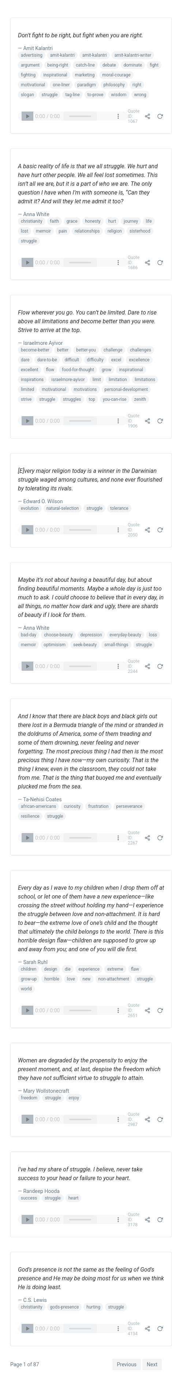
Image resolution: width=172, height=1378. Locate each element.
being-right (57, 65)
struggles (72, 399)
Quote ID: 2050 (133, 530)
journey (131, 221)
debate (109, 65)
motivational (33, 84)
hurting (93, 1307)
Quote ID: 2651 (133, 1010)
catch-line (85, 65)
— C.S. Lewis (32, 1300)
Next (152, 1364)
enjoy (74, 1097)
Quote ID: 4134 (133, 1328)
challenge (113, 350)
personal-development (126, 389)
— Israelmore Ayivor (40, 343)
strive (26, 399)
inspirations (32, 379)
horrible (51, 979)
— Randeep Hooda (39, 1191)
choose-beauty (58, 634)
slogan (27, 94)
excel (116, 359)
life (149, 221)
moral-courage (116, 75)
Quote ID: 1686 (133, 262)
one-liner (61, 84)
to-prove (95, 94)
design (50, 969)
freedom (29, 1097)
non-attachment (114, 979)
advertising (31, 55)
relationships (87, 231)
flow (50, 369)
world (26, 988)
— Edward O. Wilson (40, 501)
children (28, 969)
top (92, 399)
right (136, 84)
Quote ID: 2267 (133, 838)
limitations (145, 379)
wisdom (118, 94)
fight (154, 65)
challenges (140, 350)
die (68, 969)
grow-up (29, 979)
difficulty (95, 359)
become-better (35, 350)
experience (89, 969)
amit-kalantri (62, 55)
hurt (112, 221)
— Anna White (33, 214)
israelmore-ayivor (68, 379)
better (62, 350)
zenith (140, 399)
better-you (86, 350)
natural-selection (62, 508)
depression (91, 634)
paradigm (86, 84)
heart (73, 1198)
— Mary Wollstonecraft (43, 1091)
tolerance (119, 508)
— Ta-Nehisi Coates (40, 799)
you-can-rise (115, 399)
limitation (118, 379)
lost (24, 231)
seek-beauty (85, 644)
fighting (28, 75)
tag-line (72, 94)
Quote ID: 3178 (133, 1219)
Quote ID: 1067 (133, 116)
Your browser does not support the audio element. (73, 116)
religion (115, 231)
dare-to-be (47, 359)
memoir (43, 231)
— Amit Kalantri (35, 48)
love (71, 979)
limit (97, 379)
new (87, 979)
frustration (98, 806)
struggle (50, 94)
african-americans (38, 806)
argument (30, 65)
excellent (29, 369)
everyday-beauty (125, 634)
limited (27, 389)
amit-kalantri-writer (133, 55)
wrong (140, 94)
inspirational (55, 75)
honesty (93, 221)
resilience (30, 816)
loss (153, 634)
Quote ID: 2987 (133, 1119)
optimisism (55, 644)
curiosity (72, 806)
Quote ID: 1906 (133, 421)
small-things (116, 644)
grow (107, 369)
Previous (127, 1364)
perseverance (129, 806)
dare (25, 359)
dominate (133, 65)
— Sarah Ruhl (33, 962)
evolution (30, 508)
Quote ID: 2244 (133, 666)
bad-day (28, 634)
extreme (115, 969)
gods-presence (64, 1307)
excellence (139, 359)
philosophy (114, 84)
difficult (72, 359)
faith (54, 221)
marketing (85, 75)
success (29, 1198)
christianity (31, 221)
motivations (85, 389)
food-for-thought (78, 369)
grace (72, 221)
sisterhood (140, 231)
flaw (135, 969)
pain (63, 231)
